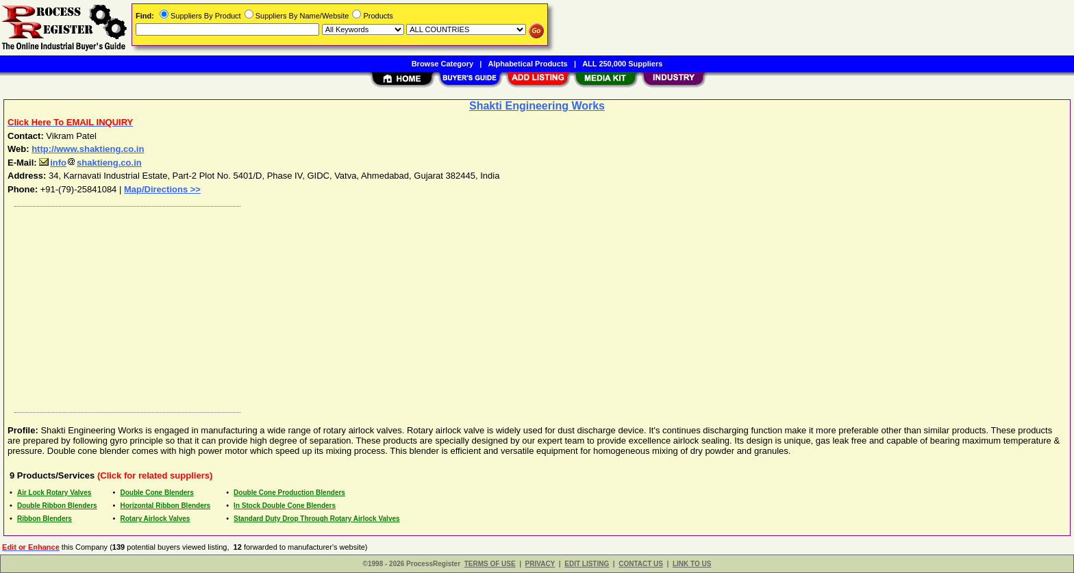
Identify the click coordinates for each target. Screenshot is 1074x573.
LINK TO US (692, 564)
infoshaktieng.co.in (90, 162)
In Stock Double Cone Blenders (285, 505)
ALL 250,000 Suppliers (622, 64)
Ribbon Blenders (44, 518)
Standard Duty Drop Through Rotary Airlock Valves (316, 518)
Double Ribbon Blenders (57, 505)
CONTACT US (641, 564)
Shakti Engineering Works (537, 106)
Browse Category (442, 64)
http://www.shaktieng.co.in (88, 149)
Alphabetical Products (528, 64)
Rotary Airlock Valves (155, 518)
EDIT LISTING (586, 564)
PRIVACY (540, 564)
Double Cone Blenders (157, 492)
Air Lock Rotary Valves (54, 492)
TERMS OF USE (490, 564)
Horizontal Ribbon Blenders (166, 505)
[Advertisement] (420, 306)
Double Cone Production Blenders (289, 492)
